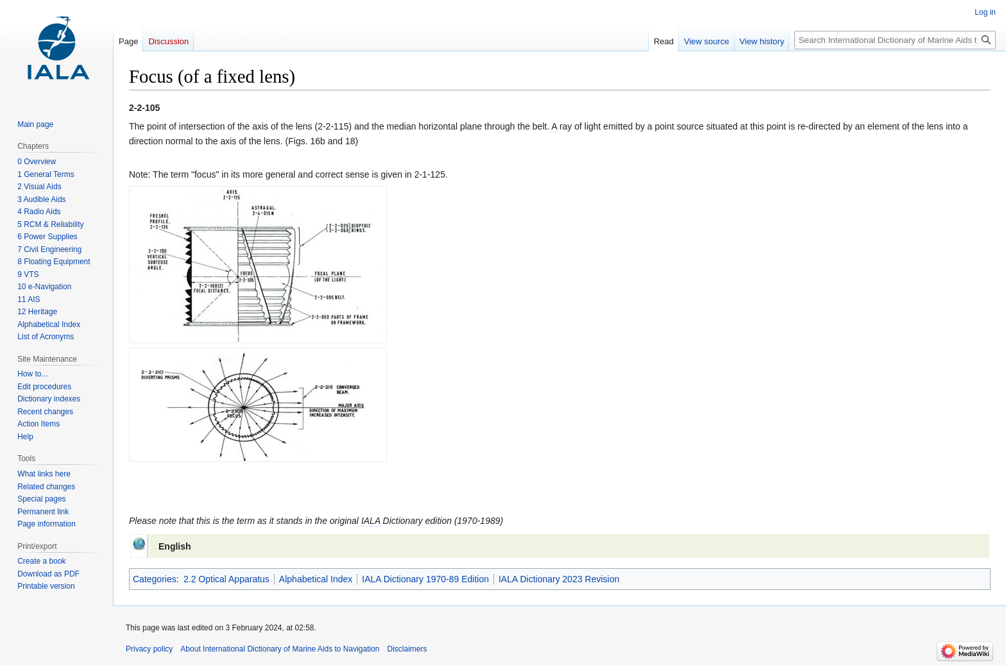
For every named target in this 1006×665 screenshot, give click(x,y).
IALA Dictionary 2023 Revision (559, 579)
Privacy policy (149, 648)
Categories (154, 579)
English (174, 546)
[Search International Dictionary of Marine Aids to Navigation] (895, 40)
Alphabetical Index (315, 579)
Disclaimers (407, 648)
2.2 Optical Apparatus (226, 579)
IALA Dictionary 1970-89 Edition (425, 579)
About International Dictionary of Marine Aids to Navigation (279, 648)
